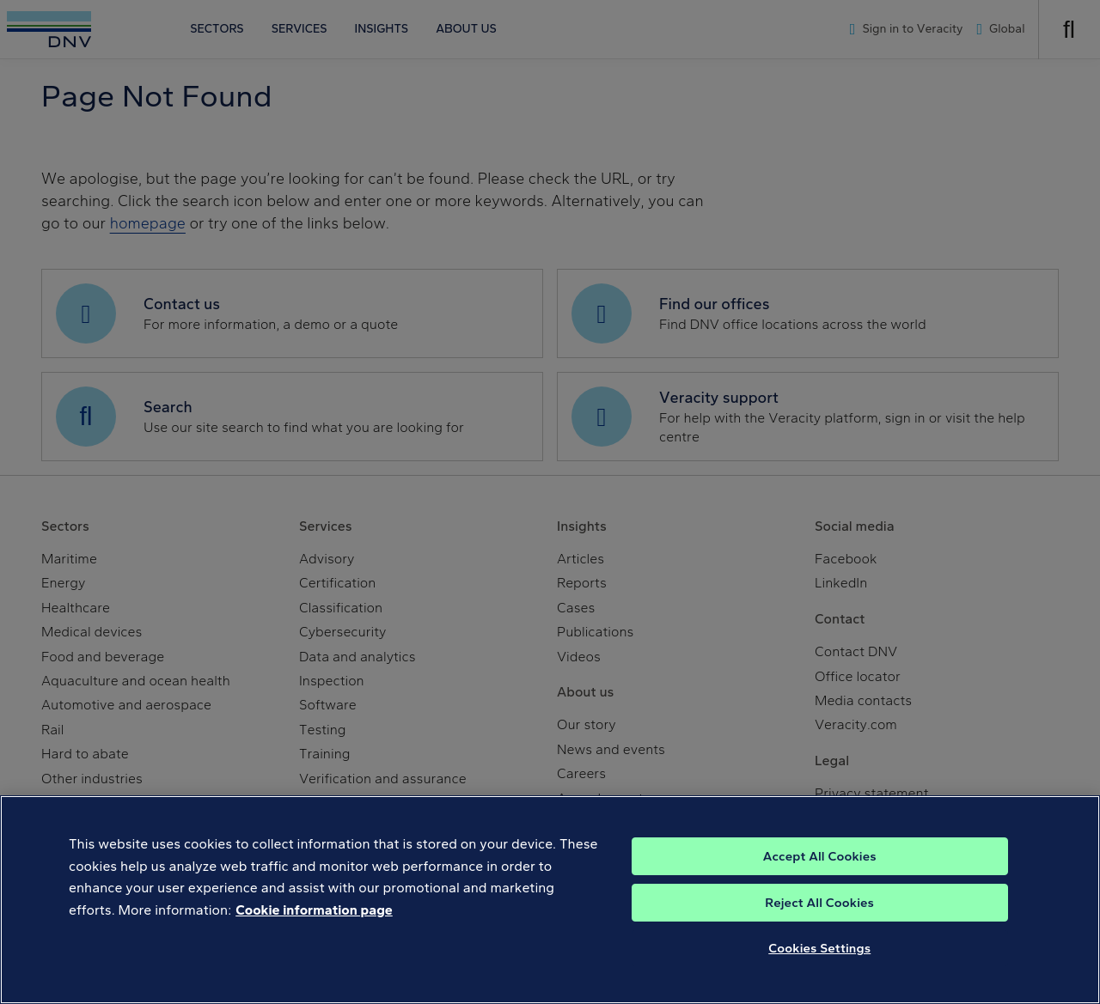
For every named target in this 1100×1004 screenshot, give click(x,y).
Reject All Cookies (819, 931)
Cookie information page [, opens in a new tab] (314, 938)
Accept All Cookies (820, 884)
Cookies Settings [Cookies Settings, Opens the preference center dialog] (819, 976)
